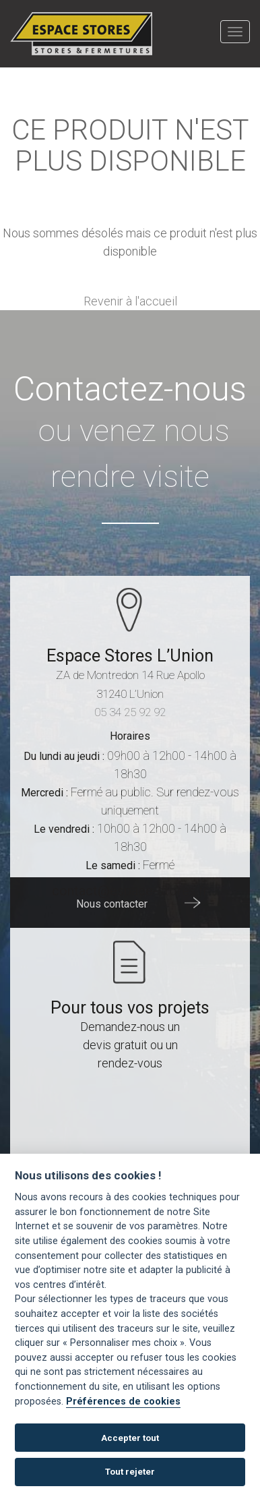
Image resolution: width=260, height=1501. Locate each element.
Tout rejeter (130, 1472)
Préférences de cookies (123, 1401)
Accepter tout (130, 1438)
